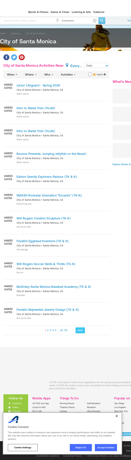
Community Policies (72, 456)
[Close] (116, 416)
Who (49, 74)
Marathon (91, 407)
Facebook (16, 403)
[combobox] (96, 65)
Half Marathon (93, 403)
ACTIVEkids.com (23, 386)
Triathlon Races (67, 407)
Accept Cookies (105, 447)
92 (61, 330)
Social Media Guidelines (47, 456)
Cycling (63, 411)
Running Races (67, 403)
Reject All (81, 447)
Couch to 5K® (39, 407)
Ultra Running (93, 411)
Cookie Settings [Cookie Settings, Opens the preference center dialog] (22, 447)
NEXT (80, 330)
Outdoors (98, 12)
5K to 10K (37, 411)
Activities (68, 74)
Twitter (15, 407)
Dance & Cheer (60, 12)
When (12, 74)
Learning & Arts (81, 12)
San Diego (119, 403)
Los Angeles (120, 407)
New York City (121, 411)
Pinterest (16, 411)
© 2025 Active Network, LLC (99, 456)
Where (31, 74)
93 (66, 330)
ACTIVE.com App (40, 403)
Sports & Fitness (38, 12)
